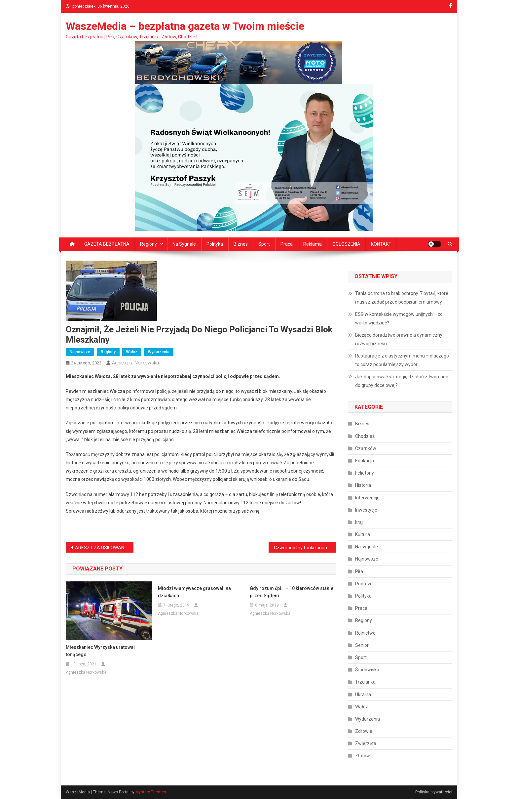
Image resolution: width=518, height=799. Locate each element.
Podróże (364, 583)
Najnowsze (80, 352)
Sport (264, 244)
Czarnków (365, 448)
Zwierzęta (365, 743)
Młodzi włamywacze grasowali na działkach (194, 592)
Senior (362, 645)
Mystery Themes (150, 792)
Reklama (312, 244)
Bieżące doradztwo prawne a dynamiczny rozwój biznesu (398, 339)
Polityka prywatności (433, 792)
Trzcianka (365, 682)
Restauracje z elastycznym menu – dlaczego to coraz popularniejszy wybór (402, 360)
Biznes (241, 244)
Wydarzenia (158, 352)
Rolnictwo (365, 633)
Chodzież (365, 436)
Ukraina (363, 694)
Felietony (364, 473)
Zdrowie (363, 731)
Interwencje (367, 497)
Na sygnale (184, 244)
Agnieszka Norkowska (135, 362)
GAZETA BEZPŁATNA (107, 244)
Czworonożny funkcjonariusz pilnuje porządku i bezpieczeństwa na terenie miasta (305, 547)
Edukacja (364, 460)
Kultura (362, 534)
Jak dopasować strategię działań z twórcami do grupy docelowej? (401, 381)
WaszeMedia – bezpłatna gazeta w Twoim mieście (185, 26)
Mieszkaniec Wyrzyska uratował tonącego (100, 651)
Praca (286, 244)
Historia (363, 485)
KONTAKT (381, 244)
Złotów (362, 755)
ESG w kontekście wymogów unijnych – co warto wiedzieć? (399, 318)
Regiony (148, 244)
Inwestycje (366, 510)
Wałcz (131, 352)
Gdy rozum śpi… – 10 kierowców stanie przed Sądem (291, 592)
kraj (359, 522)
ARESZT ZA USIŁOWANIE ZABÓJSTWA (104, 547)
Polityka (214, 244)
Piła (359, 571)
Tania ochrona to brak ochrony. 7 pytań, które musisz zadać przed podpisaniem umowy (401, 298)
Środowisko (367, 669)
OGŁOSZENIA (346, 244)
